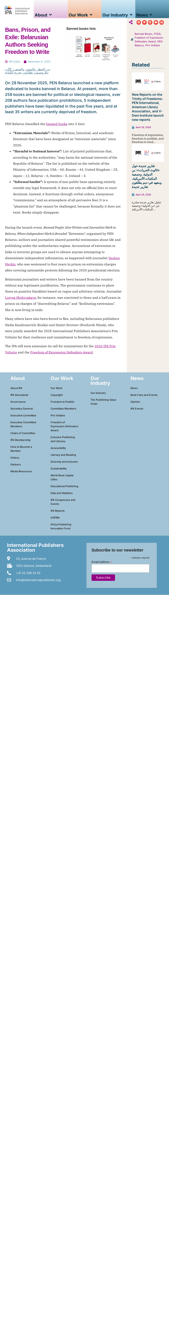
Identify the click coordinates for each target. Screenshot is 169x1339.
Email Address (102, 562)
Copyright (57, 394)
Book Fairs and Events (144, 394)
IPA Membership (20, 440)
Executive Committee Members (23, 424)
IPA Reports (58, 510)
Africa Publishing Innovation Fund (61, 526)
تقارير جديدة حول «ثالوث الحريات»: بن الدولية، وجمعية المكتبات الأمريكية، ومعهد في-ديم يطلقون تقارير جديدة (147, 176)
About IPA (16, 388)
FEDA (157, 33)
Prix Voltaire (152, 45)
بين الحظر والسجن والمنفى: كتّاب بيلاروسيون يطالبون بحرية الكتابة (27, 70)
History (14, 457)
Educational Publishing (64, 486)
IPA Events (136, 408)
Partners (15, 464)
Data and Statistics (62, 493)
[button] (138, 22)
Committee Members (63, 408)
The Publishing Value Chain (103, 401)
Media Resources (21, 471)
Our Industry (98, 392)
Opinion (135, 401)
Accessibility (58, 448)
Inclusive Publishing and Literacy (63, 439)
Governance (18, 401)
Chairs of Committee (22, 433)
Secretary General (21, 408)
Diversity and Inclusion (64, 461)
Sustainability (59, 468)
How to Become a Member (21, 448)
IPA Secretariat (19, 394)
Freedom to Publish (62, 401)
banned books (56, 124)
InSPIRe (55, 517)
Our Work (56, 388)
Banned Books (143, 33)
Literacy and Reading (63, 454)
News (134, 388)
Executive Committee (23, 415)
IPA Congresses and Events (63, 501)
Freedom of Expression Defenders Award (61, 352)
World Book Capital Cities (62, 477)
